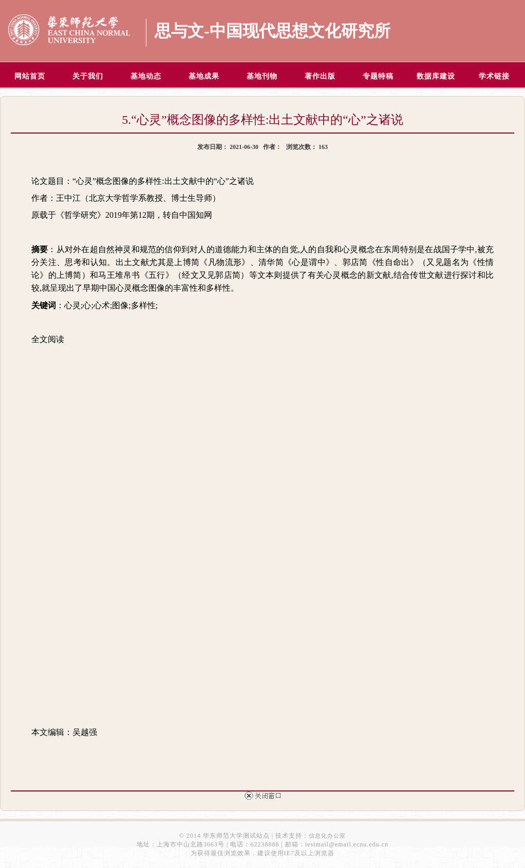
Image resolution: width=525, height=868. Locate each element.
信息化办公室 (327, 836)
